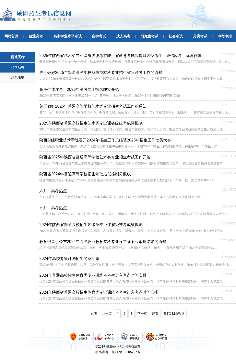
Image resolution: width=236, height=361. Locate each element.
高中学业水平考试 (67, 36)
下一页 (142, 313)
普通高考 (36, 36)
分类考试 (200, 36)
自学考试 (99, 36)
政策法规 (17, 77)
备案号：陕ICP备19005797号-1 (121, 352)
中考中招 (225, 36)
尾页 (155, 313)
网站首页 (11, 36)
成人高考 (123, 36)
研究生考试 (149, 36)
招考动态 (17, 67)
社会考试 (176, 36)
